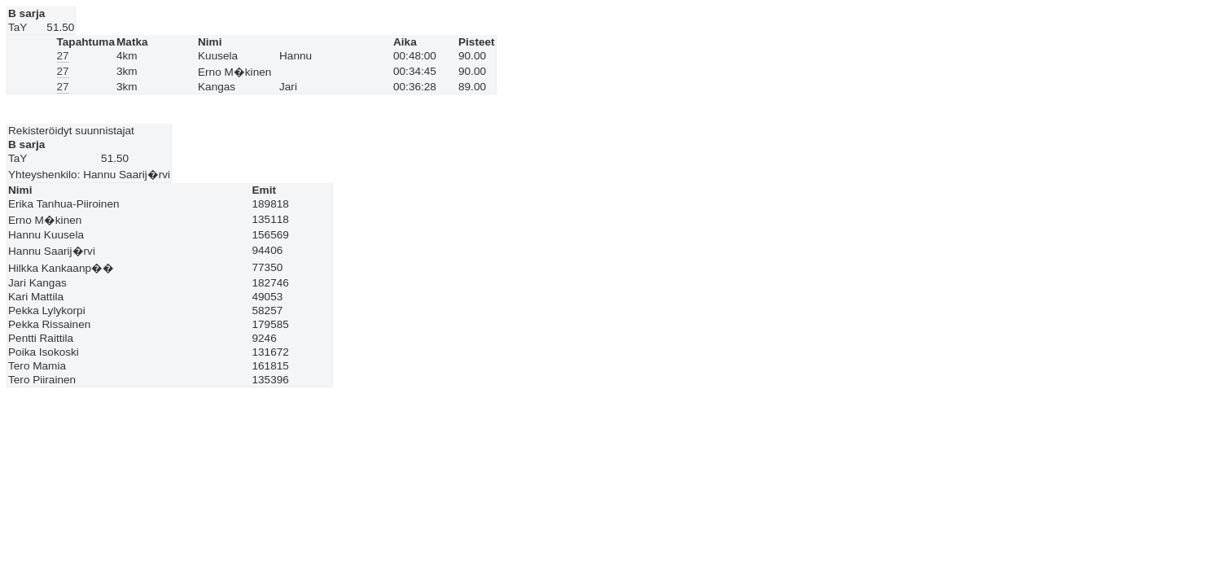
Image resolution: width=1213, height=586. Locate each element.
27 (63, 56)
